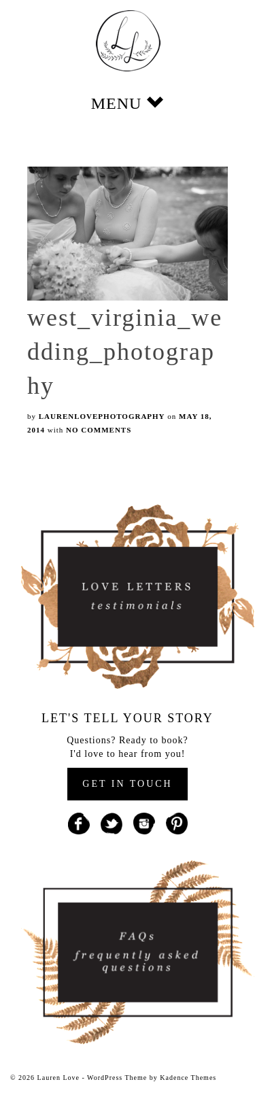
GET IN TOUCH (127, 784)
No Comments (98, 430)
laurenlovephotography (102, 416)
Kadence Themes (188, 1077)
